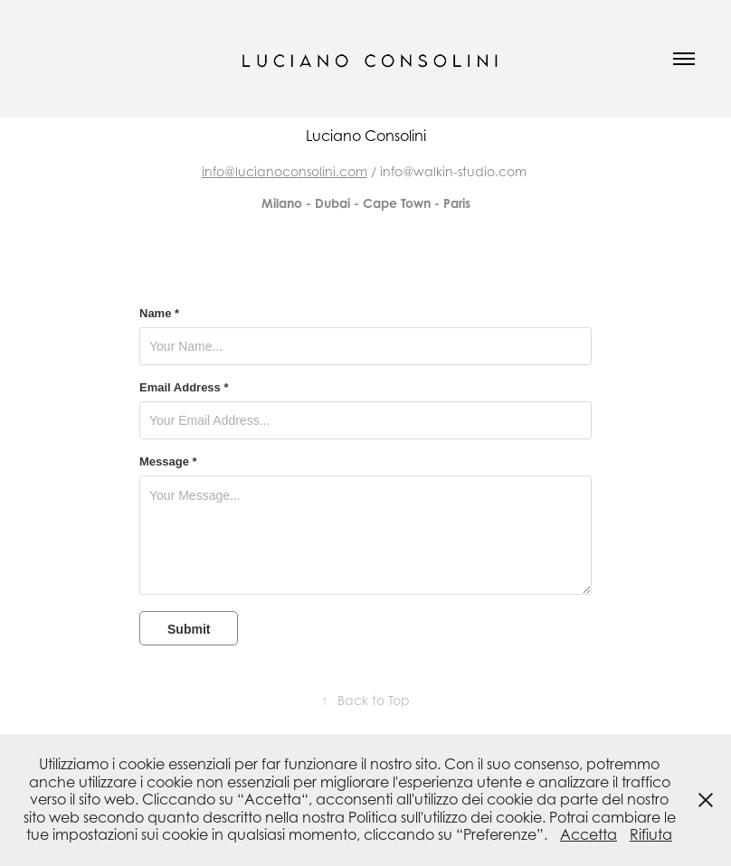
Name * (159, 313)
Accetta (588, 834)
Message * (168, 462)
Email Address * (184, 387)
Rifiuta (651, 834)
